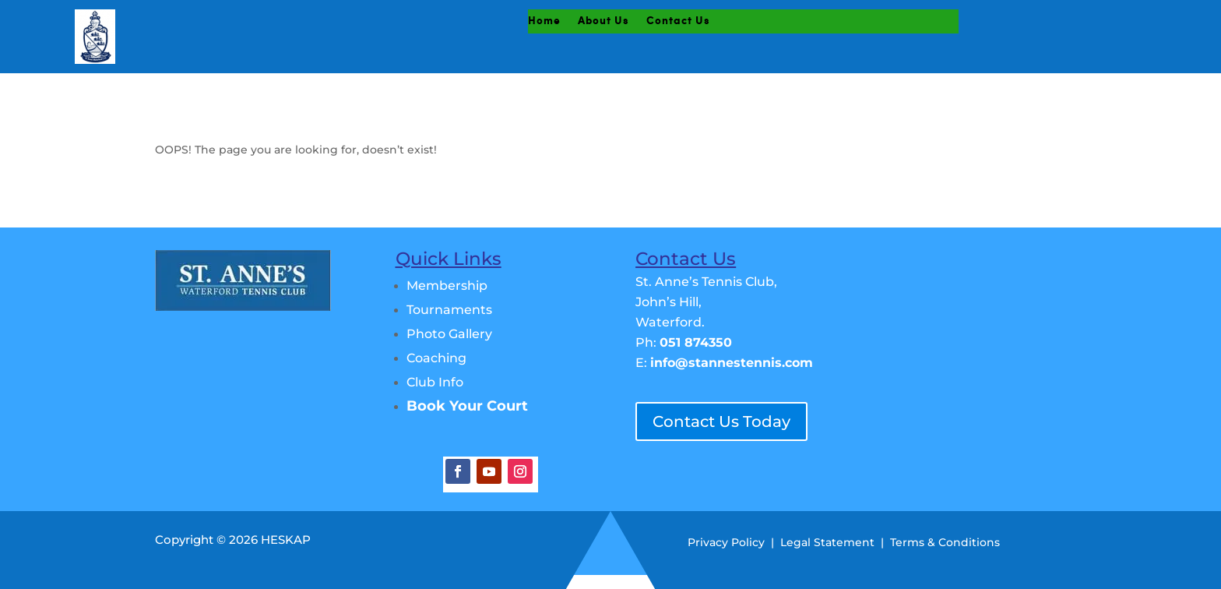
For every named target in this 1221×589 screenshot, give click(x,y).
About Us (603, 21)
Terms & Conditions (945, 542)
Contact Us (678, 21)
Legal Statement (827, 542)
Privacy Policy (726, 542)
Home (544, 21)
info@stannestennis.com (731, 362)
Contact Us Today (721, 421)
